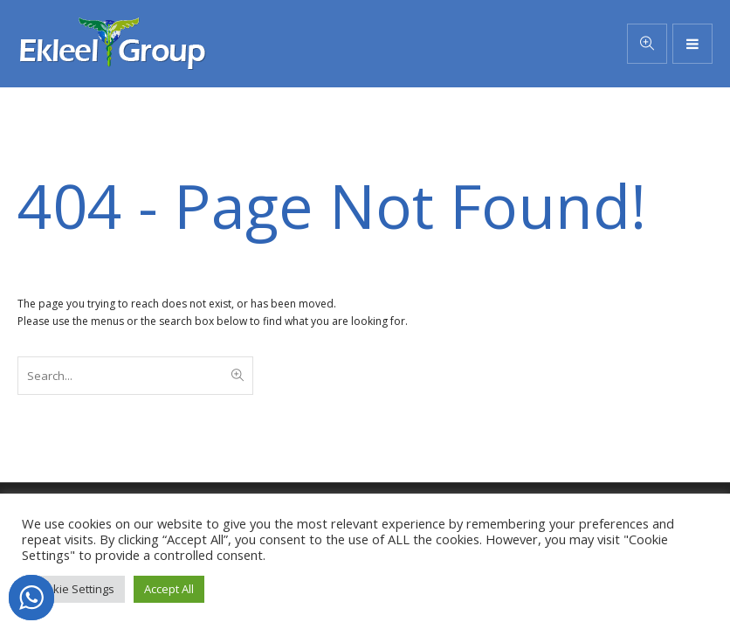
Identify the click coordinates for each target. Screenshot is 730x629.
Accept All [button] (169, 589)
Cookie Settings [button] (73, 589)
